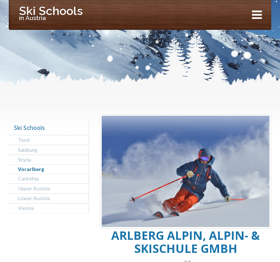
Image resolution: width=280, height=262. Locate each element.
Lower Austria (34, 198)
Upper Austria (34, 188)
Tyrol (24, 140)
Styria (24, 159)
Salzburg (27, 150)
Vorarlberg (31, 169)
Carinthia (28, 178)
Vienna (26, 208)
